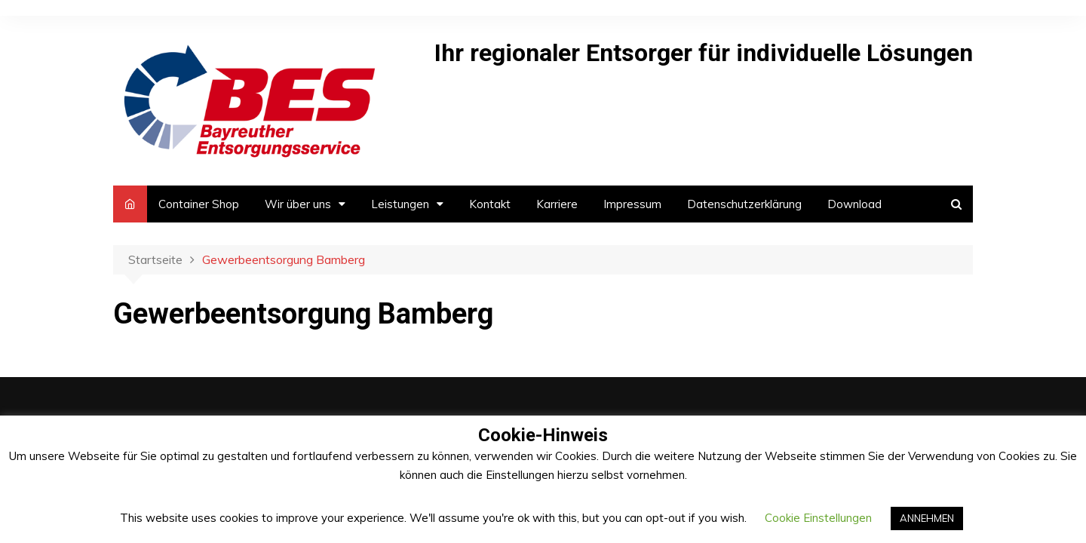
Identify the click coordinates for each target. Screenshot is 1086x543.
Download (854, 204)
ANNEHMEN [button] (927, 518)
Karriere (557, 204)
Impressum (632, 204)
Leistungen (400, 204)
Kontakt (490, 204)
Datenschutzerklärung (744, 204)
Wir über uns (298, 204)
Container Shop (198, 204)
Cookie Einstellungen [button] (818, 518)
